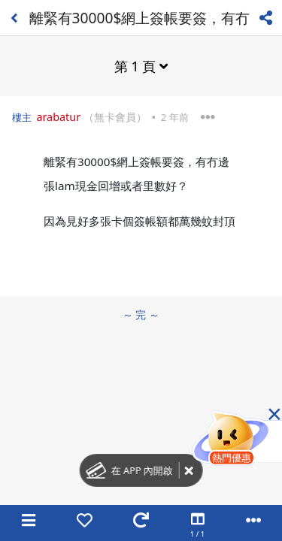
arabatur (58, 117)
